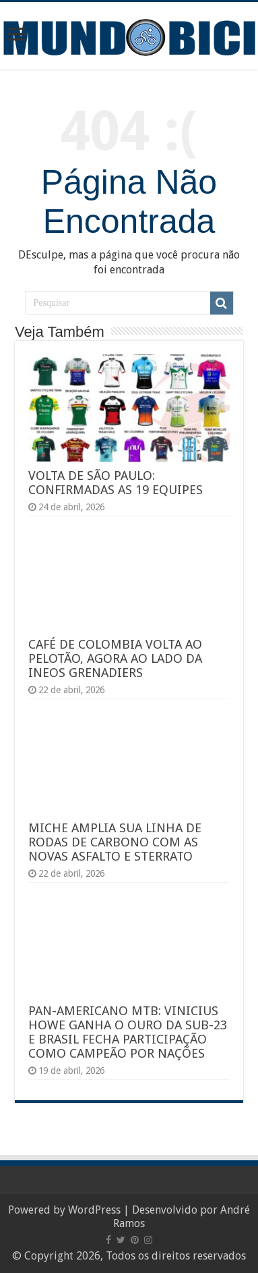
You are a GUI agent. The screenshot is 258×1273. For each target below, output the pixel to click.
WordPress (94, 1209)
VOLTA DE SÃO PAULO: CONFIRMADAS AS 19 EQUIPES (115, 482)
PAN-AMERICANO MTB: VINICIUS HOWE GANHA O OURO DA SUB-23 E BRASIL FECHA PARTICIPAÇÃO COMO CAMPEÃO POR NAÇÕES (127, 1032)
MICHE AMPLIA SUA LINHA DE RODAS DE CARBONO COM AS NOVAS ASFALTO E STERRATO (114, 842)
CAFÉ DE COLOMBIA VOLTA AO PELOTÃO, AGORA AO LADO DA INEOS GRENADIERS (115, 658)
